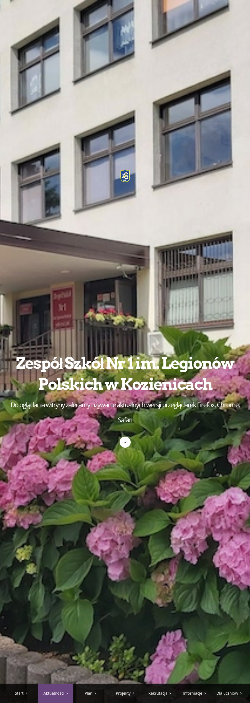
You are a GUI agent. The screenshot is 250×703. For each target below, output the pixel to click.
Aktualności (54, 693)
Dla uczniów (227, 693)
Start (19, 693)
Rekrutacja (157, 693)
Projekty (123, 693)
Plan (88, 693)
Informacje (192, 693)
